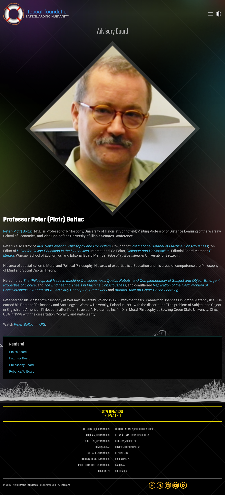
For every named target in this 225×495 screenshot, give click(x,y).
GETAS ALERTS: (122, 435)
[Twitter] (160, 485)
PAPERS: (119, 465)
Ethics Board (18, 352)
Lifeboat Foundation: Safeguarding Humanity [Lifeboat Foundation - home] (102, 14)
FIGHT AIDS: (92, 453)
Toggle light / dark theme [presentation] (218, 13)
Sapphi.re (65, 485)
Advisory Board (112, 31)
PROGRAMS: (121, 459)
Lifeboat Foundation (28, 485)
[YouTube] (175, 485)
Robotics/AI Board (21, 371)
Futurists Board (19, 358)
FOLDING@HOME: (88, 459)
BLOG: (118, 441)
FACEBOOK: (87, 429)
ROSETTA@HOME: (87, 465)
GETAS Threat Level (112, 414)
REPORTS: (120, 453)
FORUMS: (102, 471)
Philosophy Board (21, 365)
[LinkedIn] (168, 485)
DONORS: (99, 447)
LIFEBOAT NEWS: (123, 429)
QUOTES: (119, 471)
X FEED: (89, 441)
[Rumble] (183, 485)
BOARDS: (119, 447)
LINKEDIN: (88, 435)
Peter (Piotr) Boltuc (18, 231)
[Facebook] (152, 485)
